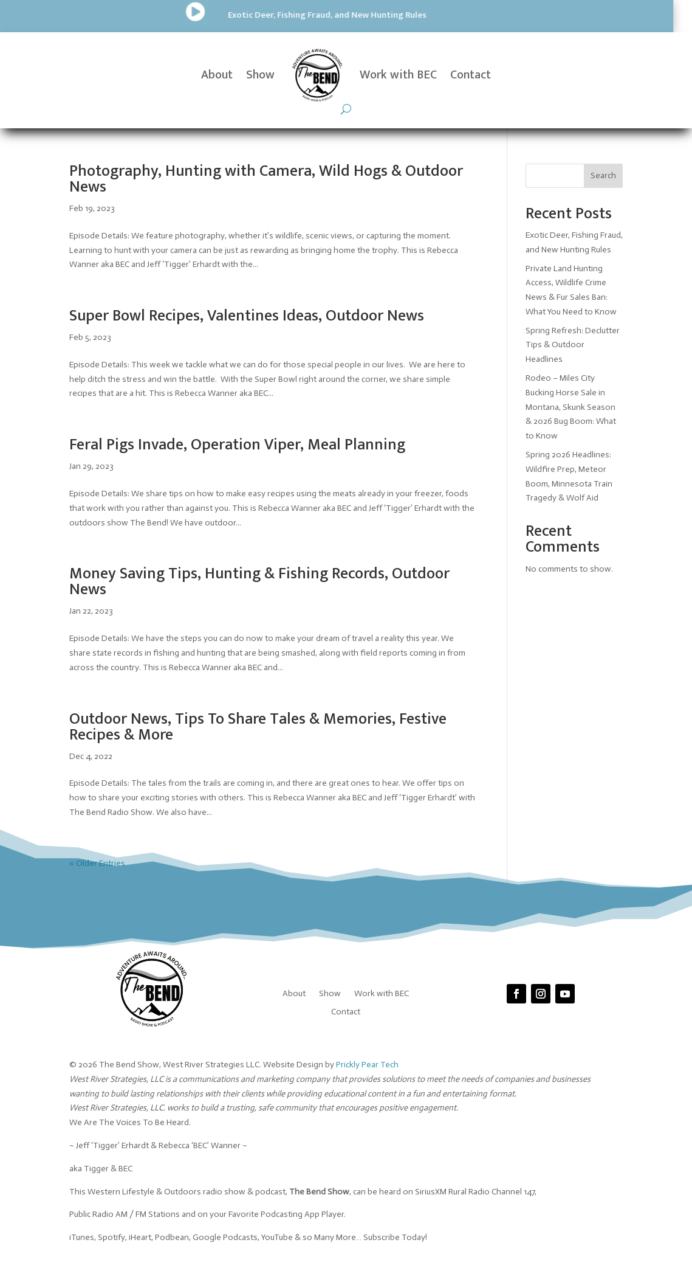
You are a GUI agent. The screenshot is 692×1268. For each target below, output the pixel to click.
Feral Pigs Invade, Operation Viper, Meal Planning (237, 445)
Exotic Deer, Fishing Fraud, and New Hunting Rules (185, 15)
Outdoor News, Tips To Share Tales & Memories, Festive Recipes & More (258, 727)
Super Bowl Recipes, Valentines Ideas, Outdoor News (246, 316)
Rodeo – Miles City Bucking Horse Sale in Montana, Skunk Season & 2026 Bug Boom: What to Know (571, 407)
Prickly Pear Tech (367, 1064)
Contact (470, 74)
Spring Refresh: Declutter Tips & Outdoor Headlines (573, 345)
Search (603, 175)
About (217, 74)
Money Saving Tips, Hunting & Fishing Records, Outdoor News (259, 582)
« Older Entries (97, 863)
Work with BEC (398, 74)
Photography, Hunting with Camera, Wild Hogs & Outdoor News (266, 179)
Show (260, 74)
